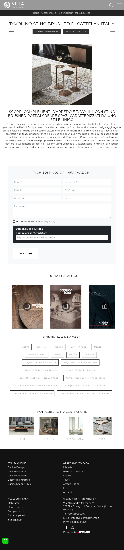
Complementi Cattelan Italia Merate (32, 393)
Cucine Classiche (17, 475)
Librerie (67, 467)
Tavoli (66, 479)
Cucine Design (16, 467)
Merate (73, 354)
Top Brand (15, 520)
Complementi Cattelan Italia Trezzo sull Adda (84, 393)
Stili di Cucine (17, 463)
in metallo (42, 347)
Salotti (67, 475)
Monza (97, 347)
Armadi (67, 492)
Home (36, 13)
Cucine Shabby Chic (19, 484)
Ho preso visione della (36, 221)
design (59, 347)
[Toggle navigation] (119, 5)
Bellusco (89, 354)
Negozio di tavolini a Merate (80, 370)
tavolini (24, 347)
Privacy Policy (48, 221)
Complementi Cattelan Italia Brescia (85, 385)
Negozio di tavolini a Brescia (41, 370)
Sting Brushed (83, 13)
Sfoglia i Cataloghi (76, 31)
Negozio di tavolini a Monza (40, 362)
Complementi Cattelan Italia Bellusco (37, 385)
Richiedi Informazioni (46, 31)
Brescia (58, 354)
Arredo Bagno (71, 484)
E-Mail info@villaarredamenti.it (81, 518)
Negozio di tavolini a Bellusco (80, 362)
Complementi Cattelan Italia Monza (85, 378)
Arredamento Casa (76, 463)
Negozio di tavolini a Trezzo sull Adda (37, 378)
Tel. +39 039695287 (74, 513)
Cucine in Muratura (19, 479)
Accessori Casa (49, 13)
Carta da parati (16, 515)
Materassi (13, 503)
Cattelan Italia (78, 347)
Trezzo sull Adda (37, 354)
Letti (66, 488)
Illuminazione (15, 507)
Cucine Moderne (17, 471)
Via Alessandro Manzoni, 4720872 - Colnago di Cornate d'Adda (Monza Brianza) (87, 506)
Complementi (66, 13)
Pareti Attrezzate (73, 471)
